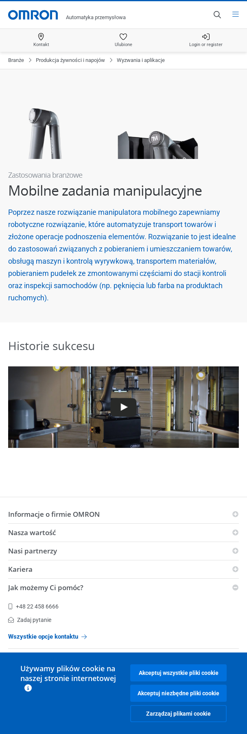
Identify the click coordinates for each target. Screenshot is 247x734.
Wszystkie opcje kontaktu (47, 636)
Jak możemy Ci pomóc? (45, 587)
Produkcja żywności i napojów (70, 60)
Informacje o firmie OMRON (54, 514)
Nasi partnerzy (32, 550)
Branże (16, 60)
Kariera (20, 569)
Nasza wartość (32, 532)
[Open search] (217, 14)
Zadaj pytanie (29, 620)
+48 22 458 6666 (33, 606)
